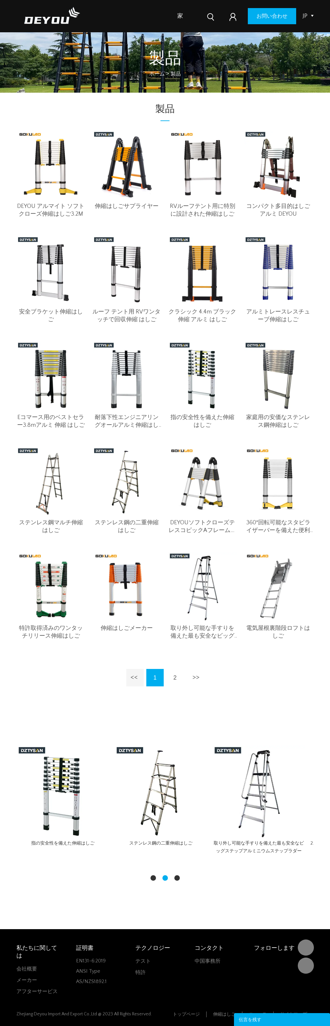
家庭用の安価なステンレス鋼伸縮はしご (278, 421)
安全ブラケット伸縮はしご (51, 316)
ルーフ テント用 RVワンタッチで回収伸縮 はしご (126, 316)
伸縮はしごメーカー (127, 628)
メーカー (26, 980)
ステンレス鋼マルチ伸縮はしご (51, 526)
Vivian (306, 966)
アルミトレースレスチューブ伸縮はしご (278, 316)
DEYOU (306, 947)
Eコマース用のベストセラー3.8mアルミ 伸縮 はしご (51, 421)
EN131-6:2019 (91, 961)
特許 (140, 972)
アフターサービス (37, 991)
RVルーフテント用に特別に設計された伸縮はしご (202, 210)
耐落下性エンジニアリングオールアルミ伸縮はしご (127, 421)
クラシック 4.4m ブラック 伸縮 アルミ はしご (202, 316)
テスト (143, 961)
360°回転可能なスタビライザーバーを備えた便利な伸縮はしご (278, 526)
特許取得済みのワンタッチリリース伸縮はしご (51, 632)
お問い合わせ (277, 16)
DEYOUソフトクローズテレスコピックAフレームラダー (202, 526)
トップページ (186, 1014)
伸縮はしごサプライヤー (127, 206)
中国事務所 (207, 961)
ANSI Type (88, 971)
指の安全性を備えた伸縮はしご (202, 421)
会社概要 (26, 969)
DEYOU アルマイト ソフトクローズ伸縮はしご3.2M (50, 210)
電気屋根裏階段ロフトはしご (278, 632)
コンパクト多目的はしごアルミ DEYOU (278, 210)
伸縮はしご (224, 1014)
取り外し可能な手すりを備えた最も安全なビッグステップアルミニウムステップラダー (202, 632)
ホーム (157, 74)
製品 (197, 16)
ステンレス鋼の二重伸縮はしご (127, 526)
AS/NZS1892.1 (91, 981)
